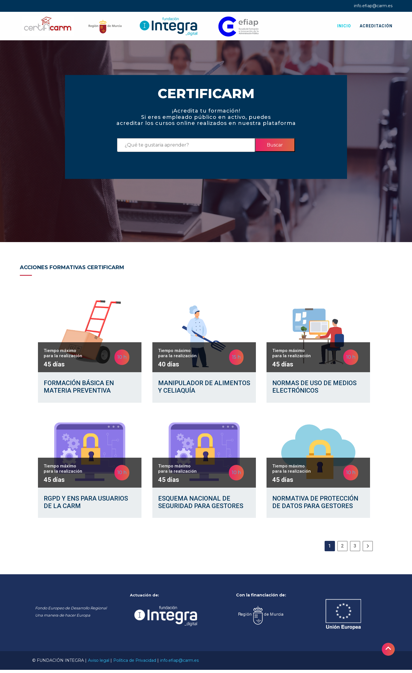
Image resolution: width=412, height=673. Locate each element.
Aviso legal (98, 663)
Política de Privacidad (134, 663)
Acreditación (376, 26)
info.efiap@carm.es (373, 5)
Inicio (344, 26)
